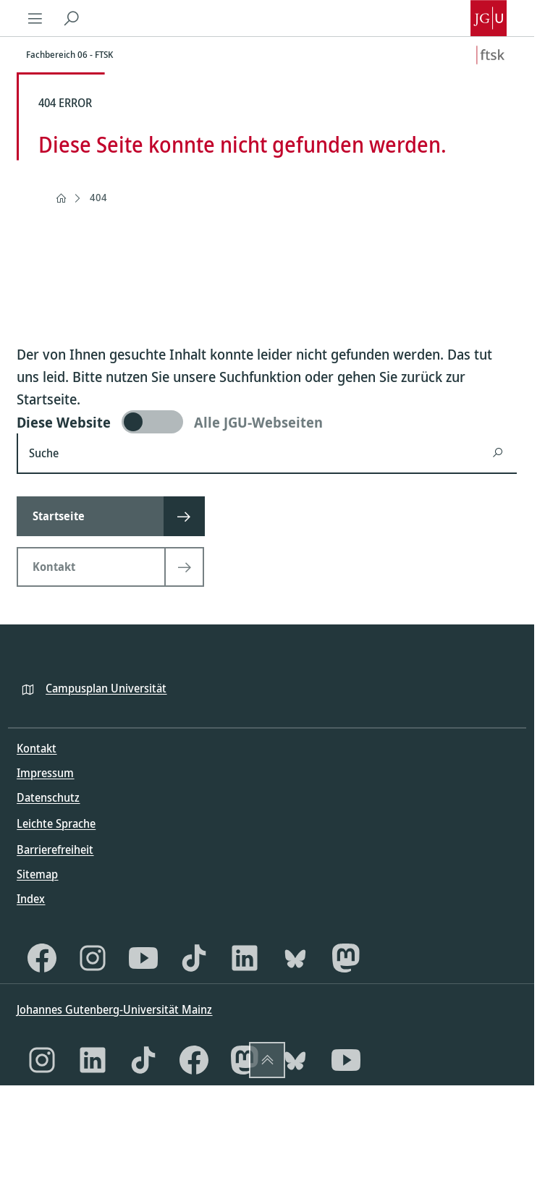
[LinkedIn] (244, 958)
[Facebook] (42, 958)
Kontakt (36, 748)
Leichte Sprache (56, 823)
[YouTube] (143, 958)
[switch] (267, 421)
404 (98, 197)
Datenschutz (48, 797)
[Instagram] (92, 958)
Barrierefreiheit (55, 849)
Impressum (45, 773)
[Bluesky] (295, 958)
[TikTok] (193, 958)
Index (31, 899)
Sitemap (37, 874)
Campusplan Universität (106, 688)
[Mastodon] (345, 958)
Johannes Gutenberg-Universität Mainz (114, 1009)
